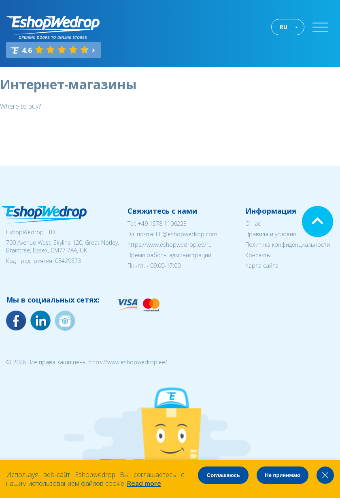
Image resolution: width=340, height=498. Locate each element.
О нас (253, 223)
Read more (144, 483)
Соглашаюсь (223, 475)
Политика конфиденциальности (287, 244)
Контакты (258, 255)
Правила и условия (270, 234)
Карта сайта (261, 265)
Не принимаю (282, 475)
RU (283, 27)
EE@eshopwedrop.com (186, 234)
